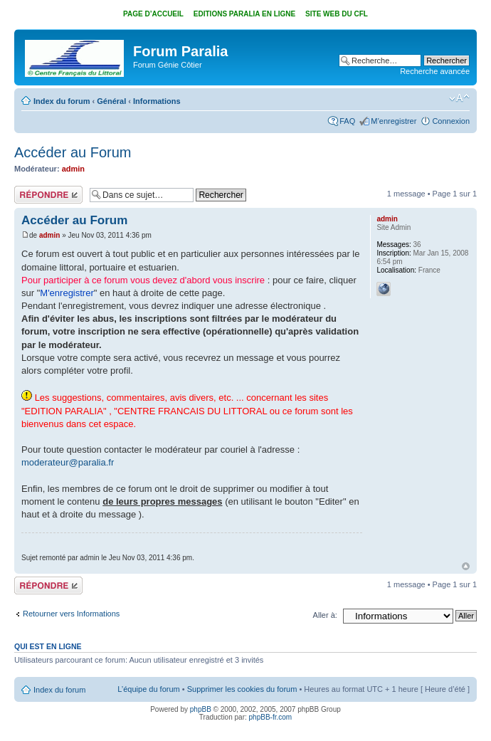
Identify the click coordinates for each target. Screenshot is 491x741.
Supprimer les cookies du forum (242, 689)
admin (73, 168)
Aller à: (325, 615)
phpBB (200, 709)
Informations (157, 101)
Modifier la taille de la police (459, 98)
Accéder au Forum (73, 152)
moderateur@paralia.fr (67, 462)
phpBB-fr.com (270, 717)
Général (111, 101)
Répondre (48, 195)
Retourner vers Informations (71, 613)
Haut (466, 566)
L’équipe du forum (148, 689)
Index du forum (61, 101)
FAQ (347, 121)
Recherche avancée (435, 71)
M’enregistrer (393, 121)
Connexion (451, 121)
